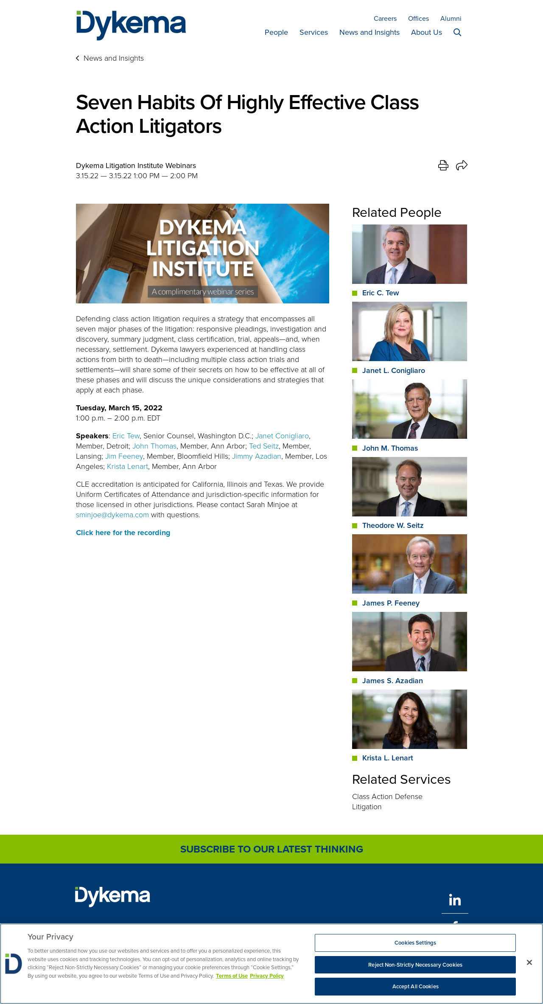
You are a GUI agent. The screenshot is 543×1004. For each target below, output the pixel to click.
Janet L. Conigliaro (393, 370)
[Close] (529, 963)
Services (313, 32)
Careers (385, 18)
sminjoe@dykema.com (112, 514)
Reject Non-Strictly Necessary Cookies (415, 965)
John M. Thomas (390, 448)
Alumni (451, 18)
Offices (418, 18)
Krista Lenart (127, 466)
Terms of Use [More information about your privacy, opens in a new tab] (232, 976)
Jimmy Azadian (256, 456)
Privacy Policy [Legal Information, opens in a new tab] (267, 976)
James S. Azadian (392, 680)
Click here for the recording (123, 532)
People (276, 32)
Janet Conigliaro (282, 435)
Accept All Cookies (415, 987)
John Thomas (154, 446)
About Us (426, 32)
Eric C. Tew (380, 292)
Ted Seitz (264, 446)
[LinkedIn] (455, 899)
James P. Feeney (391, 603)
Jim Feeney (124, 456)
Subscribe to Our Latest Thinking (271, 849)
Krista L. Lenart (387, 757)
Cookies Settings (415, 943)
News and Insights (369, 32)
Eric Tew (126, 435)
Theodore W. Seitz (393, 525)
